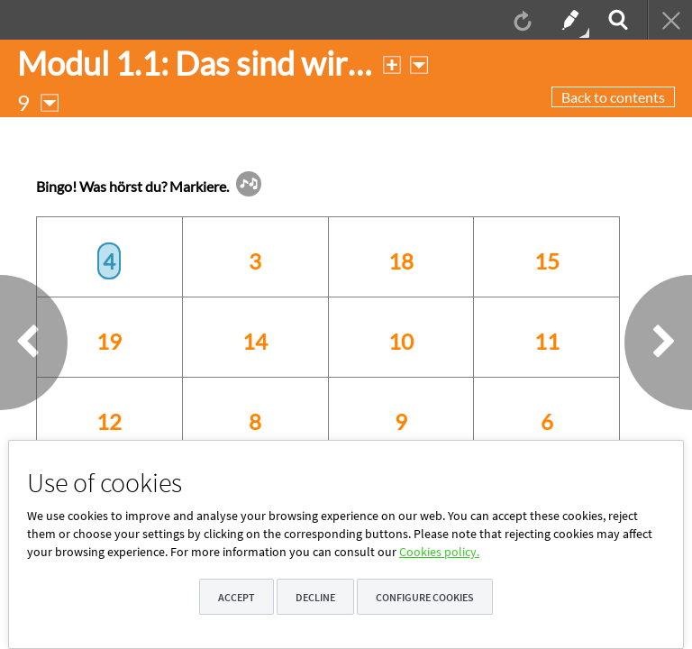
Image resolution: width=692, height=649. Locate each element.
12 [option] (109, 421)
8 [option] (255, 421)
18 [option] (401, 261)
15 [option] (547, 261)
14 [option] (255, 341)
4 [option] (109, 261)
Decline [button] (315, 597)
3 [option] (255, 261)
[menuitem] (520, 20)
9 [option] (401, 421)
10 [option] (401, 341)
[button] (248, 184)
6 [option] (547, 421)
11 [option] (547, 341)
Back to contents (613, 96)
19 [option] (109, 341)
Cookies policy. (439, 552)
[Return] (669, 20)
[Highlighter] (568, 20)
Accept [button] (236, 597)
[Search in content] (616, 20)
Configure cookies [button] (425, 597)
